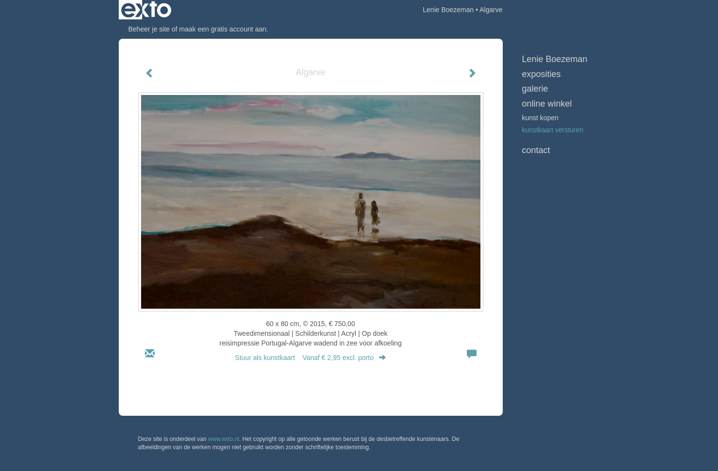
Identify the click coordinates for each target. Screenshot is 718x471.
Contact (536, 150)
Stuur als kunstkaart (310, 357)
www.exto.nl (223, 439)
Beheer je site (149, 29)
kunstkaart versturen (553, 130)
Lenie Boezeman (448, 10)
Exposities (541, 74)
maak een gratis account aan (223, 29)
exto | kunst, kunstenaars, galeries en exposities (146, 9)
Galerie (535, 89)
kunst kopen (540, 118)
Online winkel (547, 104)
